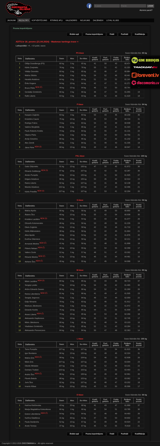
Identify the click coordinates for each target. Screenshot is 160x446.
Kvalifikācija (140, 34)
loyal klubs (112, 20)
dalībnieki (98, 20)
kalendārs (71, 20)
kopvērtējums (39, 20)
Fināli (112, 34)
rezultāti (24, 20)
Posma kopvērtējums (94, 34)
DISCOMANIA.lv (29, 443)
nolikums (85, 20)
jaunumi (11, 20)
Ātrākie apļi (74, 34)
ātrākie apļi (56, 20)
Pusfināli (124, 34)
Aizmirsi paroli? (145, 10)
